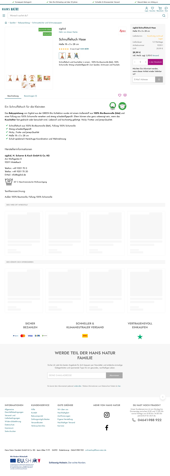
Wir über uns (63, 409)
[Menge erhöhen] (146, 62)
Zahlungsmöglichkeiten (40, 419)
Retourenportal (37, 416)
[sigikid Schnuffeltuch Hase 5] (39, 78)
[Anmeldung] (146, 9)
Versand (155, 55)
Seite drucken (10, 431)
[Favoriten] (152, 9)
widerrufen (77, 386)
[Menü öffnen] (4, 15)
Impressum (9, 428)
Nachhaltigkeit (63, 412)
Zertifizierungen (64, 416)
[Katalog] (125, 95)
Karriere (61, 425)
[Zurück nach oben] (163, 397)
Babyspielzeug (24, 22)
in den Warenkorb (155, 62)
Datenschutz (9, 424)
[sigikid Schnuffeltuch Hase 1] (29, 51)
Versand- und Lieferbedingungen (12, 416)
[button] (146, 9)
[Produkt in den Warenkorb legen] (140, 62)
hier (119, 386)
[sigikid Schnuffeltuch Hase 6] (47, 78)
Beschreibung (13, 95)
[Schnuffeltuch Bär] (69, 55)
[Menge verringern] (135, 62)
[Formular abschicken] (159, 79)
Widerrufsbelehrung (13, 421)
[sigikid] (122, 31)
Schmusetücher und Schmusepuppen (47, 22)
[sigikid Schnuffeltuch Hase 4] (32, 78)
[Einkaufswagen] (160, 9)
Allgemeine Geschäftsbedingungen (14, 410)
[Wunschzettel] (119, 95)
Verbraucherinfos (38, 425)
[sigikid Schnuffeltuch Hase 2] (17, 78)
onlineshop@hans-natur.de (95, 450)
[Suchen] (164, 15)
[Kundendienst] (166, 9)
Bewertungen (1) (30, 95)
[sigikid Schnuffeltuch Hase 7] (24, 85)
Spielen (13, 22)
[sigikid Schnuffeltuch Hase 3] (24, 78)
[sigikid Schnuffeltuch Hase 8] (32, 85)
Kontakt (34, 412)
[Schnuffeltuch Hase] (62, 55)
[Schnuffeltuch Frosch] (76, 55)
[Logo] (10, 9)
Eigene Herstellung (65, 419)
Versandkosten (37, 422)
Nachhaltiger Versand (66, 422)
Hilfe (33, 409)
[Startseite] (6, 23)
